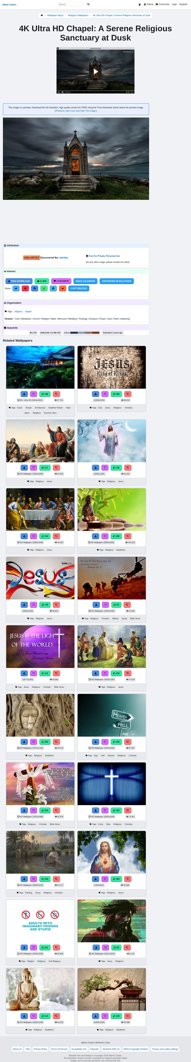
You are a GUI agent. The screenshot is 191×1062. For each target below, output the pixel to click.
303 (45, 742)
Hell (102, 756)
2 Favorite (61, 281)
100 (116, 742)
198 (45, 394)
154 (45, 536)
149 (45, 604)
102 (116, 810)
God (17, 319)
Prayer (102, 319)
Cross (100, 824)
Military (115, 618)
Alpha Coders (9, 4)
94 (116, 604)
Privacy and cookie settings (165, 1049)
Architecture (40, 408)
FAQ (28, 1049)
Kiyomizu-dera (50, 413)
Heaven (111, 756)
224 (45, 810)
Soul (109, 319)
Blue (108, 824)
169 (116, 1016)
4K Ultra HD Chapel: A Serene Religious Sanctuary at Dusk (121, 15)
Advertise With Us (111, 1049)
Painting (28, 893)
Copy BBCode (79, 288)
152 (116, 467)
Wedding (72, 319)
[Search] (88, 4)
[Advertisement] (76, 221)
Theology (82, 319)
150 (116, 673)
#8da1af (81, 333)
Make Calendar (85, 281)
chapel (28, 311)
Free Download (19, 281)
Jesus (107, 408)
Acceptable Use (78, 1049)
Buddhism (121, 550)
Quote (124, 618)
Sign (96, 756)
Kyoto (19, 408)
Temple (28, 408)
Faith (116, 319)
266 (116, 394)
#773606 (95, 333)
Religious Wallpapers (78, 15)
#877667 (88, 333)
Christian (128, 408)
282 (116, 536)
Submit (148, 4)
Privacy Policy (40, 1049)
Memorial (62, 319)
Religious (37, 413)
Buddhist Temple (55, 408)
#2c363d (74, 333)
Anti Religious (55, 961)
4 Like (42, 281)
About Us (17, 1049)
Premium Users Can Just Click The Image (76, 111)
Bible (53, 319)
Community (162, 4)
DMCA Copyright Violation (136, 1049)
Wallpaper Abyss (55, 15)
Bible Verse (135, 618)
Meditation (26, 319)
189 (116, 879)
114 (45, 1016)
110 (45, 673)
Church (36, 319)
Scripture (93, 319)
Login (174, 4)
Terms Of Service (59, 1049)
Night (68, 408)
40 (116, 947)
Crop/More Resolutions (116, 281)
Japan (26, 413)
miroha (63, 257)
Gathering (124, 319)
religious (18, 311)
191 (45, 947)
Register (183, 4)
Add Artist (31, 257)
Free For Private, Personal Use (104, 256)
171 (45, 467)
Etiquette (94, 1049)
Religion (45, 319)
